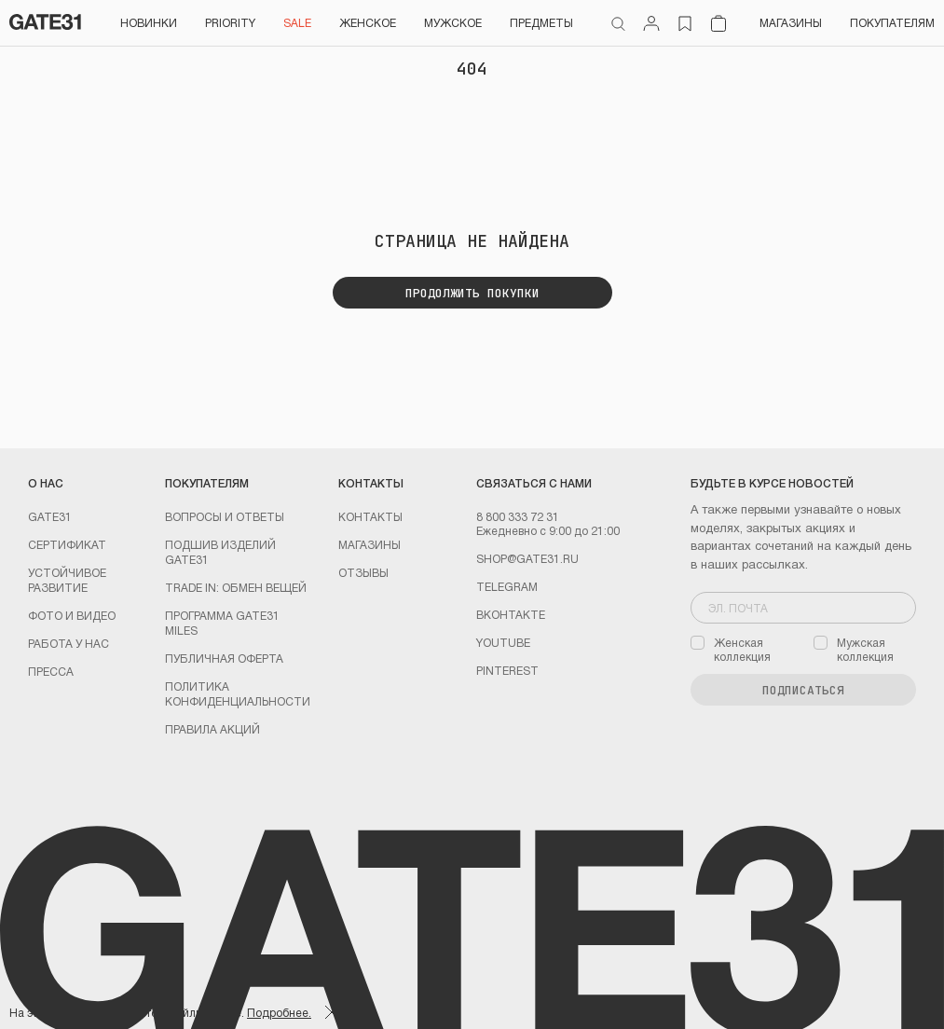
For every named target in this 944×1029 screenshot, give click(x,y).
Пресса (51, 671)
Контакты (370, 516)
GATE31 (50, 516)
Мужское (453, 22)
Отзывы (363, 572)
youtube (503, 642)
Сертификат (67, 544)
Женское (367, 22)
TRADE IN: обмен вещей (236, 587)
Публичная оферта (224, 658)
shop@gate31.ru (527, 558)
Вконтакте (510, 614)
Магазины (790, 22)
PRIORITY (230, 22)
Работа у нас (68, 643)
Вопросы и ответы (224, 516)
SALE (297, 22)
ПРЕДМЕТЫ (541, 22)
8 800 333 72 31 (517, 516)
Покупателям (892, 22)
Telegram (507, 586)
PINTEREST (507, 670)
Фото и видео (72, 615)
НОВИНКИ (148, 22)
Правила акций (212, 728)
